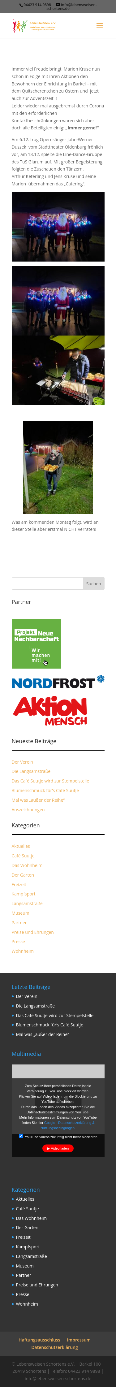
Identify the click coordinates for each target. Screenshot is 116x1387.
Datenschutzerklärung (54, 1347)
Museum (20, 913)
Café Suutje (23, 856)
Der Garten (23, 875)
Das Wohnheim (27, 865)
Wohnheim (23, 951)
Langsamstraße (27, 903)
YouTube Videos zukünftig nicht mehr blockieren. (58, 1136)
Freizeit (19, 884)
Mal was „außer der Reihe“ (38, 800)
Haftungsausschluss (39, 1340)
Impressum (79, 1340)
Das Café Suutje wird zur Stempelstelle (50, 781)
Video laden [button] (60, 1148)
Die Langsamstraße (31, 771)
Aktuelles (21, 846)
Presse (18, 941)
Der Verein (22, 762)
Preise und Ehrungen (33, 932)
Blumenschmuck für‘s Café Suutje (45, 790)
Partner (19, 922)
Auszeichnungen (28, 810)
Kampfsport (24, 894)
